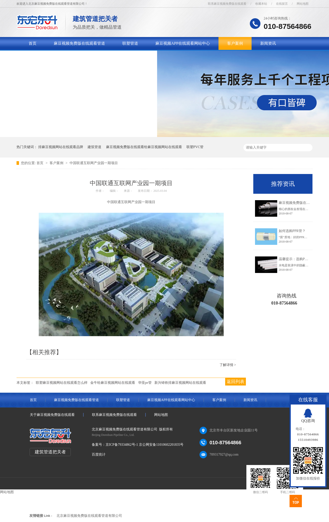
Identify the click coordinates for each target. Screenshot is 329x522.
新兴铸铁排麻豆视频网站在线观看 (180, 383)
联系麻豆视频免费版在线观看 (227, 3)
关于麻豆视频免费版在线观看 (54, 56)
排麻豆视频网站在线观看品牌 (60, 147)
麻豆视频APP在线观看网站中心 (182, 43)
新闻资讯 (268, 43)
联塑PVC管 (194, 147)
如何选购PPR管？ (292, 231)
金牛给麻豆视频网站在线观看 (112, 383)
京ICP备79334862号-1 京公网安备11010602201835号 (144, 444)
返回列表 (235, 381)
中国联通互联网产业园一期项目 (94, 163)
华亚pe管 (145, 383)
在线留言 (282, 3)
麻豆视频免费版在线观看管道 (79, 43)
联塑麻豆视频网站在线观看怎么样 (62, 383)
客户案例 (235, 43)
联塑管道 (130, 43)
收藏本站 (261, 3)
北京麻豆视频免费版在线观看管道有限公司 (89, 516)
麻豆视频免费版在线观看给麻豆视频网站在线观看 (144, 147)
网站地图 (303, 3)
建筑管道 (94, 147)
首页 (33, 43)
